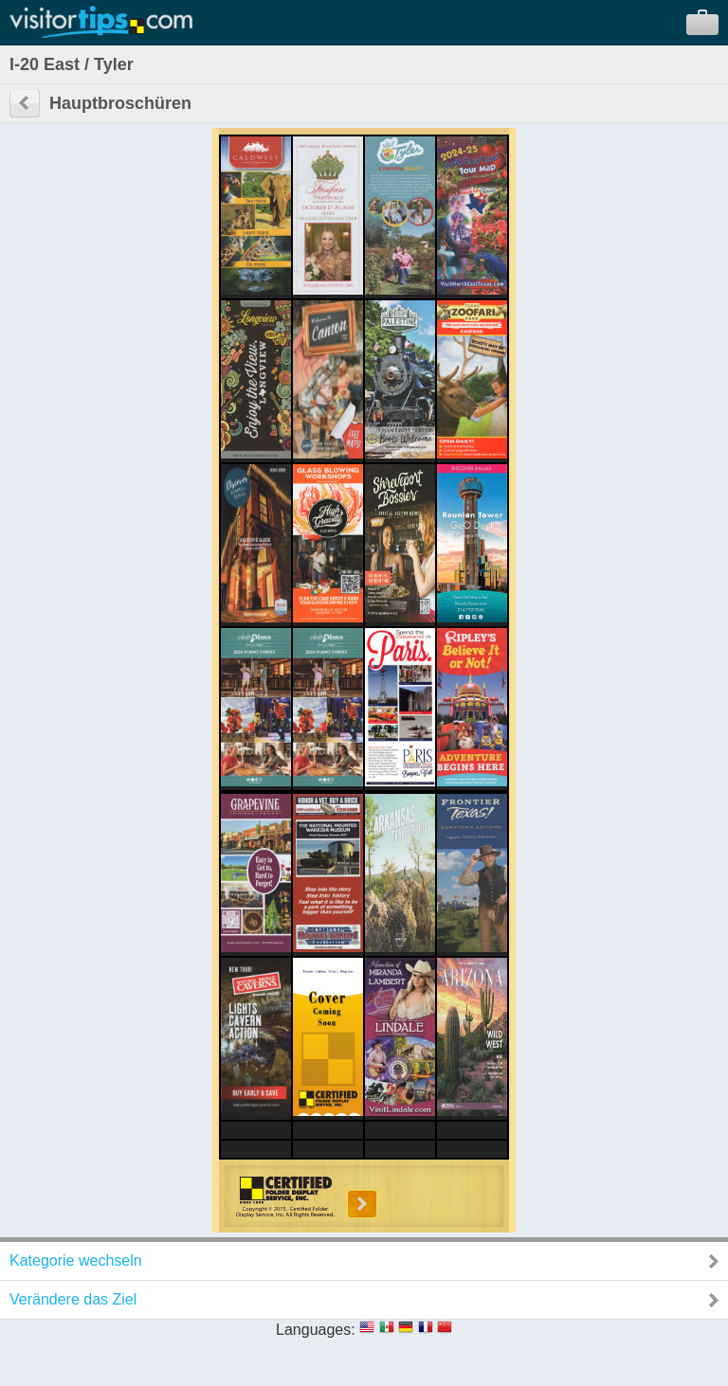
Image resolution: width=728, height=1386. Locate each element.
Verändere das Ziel (72, 1299)
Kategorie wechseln (75, 1260)
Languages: (315, 1330)
